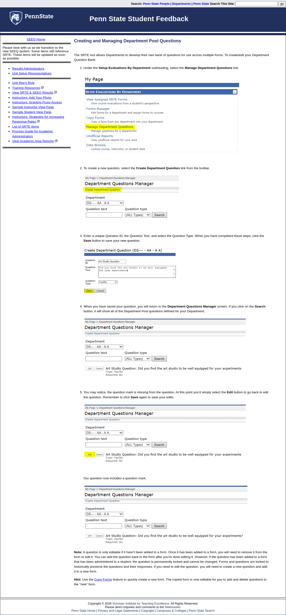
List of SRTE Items (25, 126)
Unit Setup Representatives (31, 73)
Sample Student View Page (31, 112)
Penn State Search (201, 610)
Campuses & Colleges (171, 610)
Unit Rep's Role (23, 83)
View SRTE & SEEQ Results (32, 92)
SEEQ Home (36, 39)
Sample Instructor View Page (33, 107)
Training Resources (26, 88)
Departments (181, 3)
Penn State (201, 3)
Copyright (147, 610)
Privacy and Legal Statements (118, 610)
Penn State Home (83, 610)
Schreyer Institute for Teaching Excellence (140, 603)
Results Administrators (28, 68)
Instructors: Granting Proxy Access (37, 102)
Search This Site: (222, 3)
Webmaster (172, 607)
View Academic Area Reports (33, 141)
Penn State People (156, 3)
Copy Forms (103, 579)
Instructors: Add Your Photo (31, 97)
